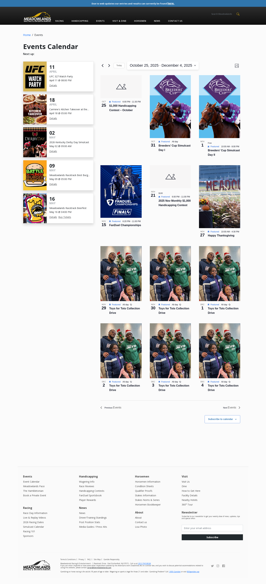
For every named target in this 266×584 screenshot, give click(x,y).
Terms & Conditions (68, 565)
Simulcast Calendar (33, 532)
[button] (238, 13)
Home (27, 35)
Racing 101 (29, 537)
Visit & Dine (119, 21)
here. (178, 3)
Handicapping (80, 21)
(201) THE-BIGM (144, 569)
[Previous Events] (102, 65)
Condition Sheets (144, 492)
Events (100, 21)
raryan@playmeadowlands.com (99, 573)
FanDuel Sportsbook (90, 501)
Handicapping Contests (91, 496)
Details (53, 85)
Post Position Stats (89, 528)
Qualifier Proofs (143, 496)
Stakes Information (145, 501)
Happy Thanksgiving (221, 241)
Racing (59, 21)
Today (119, 64)
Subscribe (212, 543)
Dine (184, 492)
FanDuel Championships (125, 231)
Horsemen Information (147, 487)
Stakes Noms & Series (147, 505)
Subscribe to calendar (220, 425)
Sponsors (28, 541)
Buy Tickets (64, 217)
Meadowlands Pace (34, 492)
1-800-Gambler (175, 577)
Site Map (97, 565)
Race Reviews (86, 492)
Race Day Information (35, 518)
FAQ (89, 565)
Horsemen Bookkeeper (148, 510)
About (138, 523)
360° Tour (187, 510)
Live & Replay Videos (34, 523)
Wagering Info (86, 487)
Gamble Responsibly (111, 565)
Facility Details (189, 501)
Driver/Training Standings (93, 523)
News (157, 21)
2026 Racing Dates (33, 528)
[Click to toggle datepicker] (147, 64)
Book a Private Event (34, 501)
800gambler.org (193, 577)
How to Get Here (191, 496)
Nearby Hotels (189, 505)
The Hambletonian (33, 496)
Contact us (175, 21)
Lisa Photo (141, 532)
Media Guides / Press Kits (93, 532)
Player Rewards (87, 505)
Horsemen (140, 21)
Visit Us (186, 487)
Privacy (81, 565)
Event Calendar (31, 487)
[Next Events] (109, 65)
